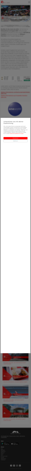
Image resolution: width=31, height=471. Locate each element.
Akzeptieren (15, 138)
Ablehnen (15, 141)
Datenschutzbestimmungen (17, 133)
